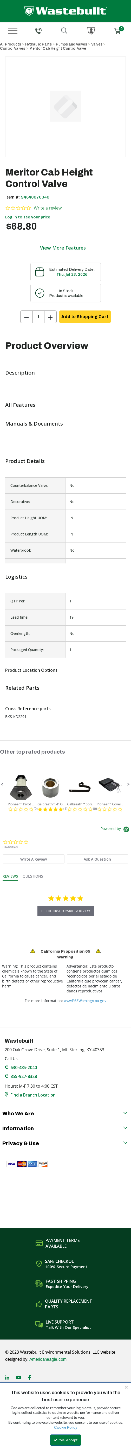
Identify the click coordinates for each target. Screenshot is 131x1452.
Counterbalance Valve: (29, 485)
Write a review (48, 208)
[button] (2, 784)
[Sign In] (91, 30)
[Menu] (12, 31)
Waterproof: (20, 550)
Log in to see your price (27, 216)
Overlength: (20, 633)
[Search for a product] (64, 30)
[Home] (65, 11)
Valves (96, 44)
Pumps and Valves (71, 44)
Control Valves (12, 48)
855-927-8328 (23, 1076)
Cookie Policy (65, 1428)
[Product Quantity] (38, 316)
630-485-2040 (23, 1067)
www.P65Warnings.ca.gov (85, 1001)
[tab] (33, 858)
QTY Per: (17, 600)
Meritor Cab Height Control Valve (57, 48)
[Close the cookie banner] (126, 1387)
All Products (10, 44)
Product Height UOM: (28, 517)
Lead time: (19, 617)
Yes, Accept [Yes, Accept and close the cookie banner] (65, 1440)
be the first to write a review (65, 911)
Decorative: (20, 501)
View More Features (63, 248)
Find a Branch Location (33, 1095)
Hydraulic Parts (38, 44)
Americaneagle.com (48, 1359)
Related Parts (22, 687)
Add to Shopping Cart (84, 316)
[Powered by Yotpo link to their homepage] (116, 830)
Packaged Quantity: (27, 649)
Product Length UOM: (29, 534)
